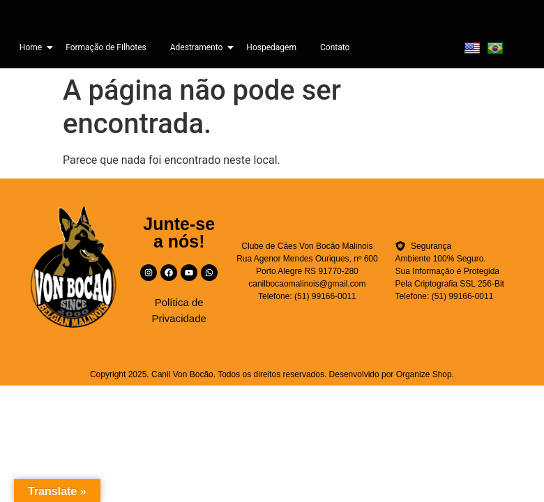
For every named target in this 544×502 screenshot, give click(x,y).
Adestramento (199, 47)
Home (33, 47)
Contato (334, 47)
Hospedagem (271, 47)
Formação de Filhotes (106, 47)
